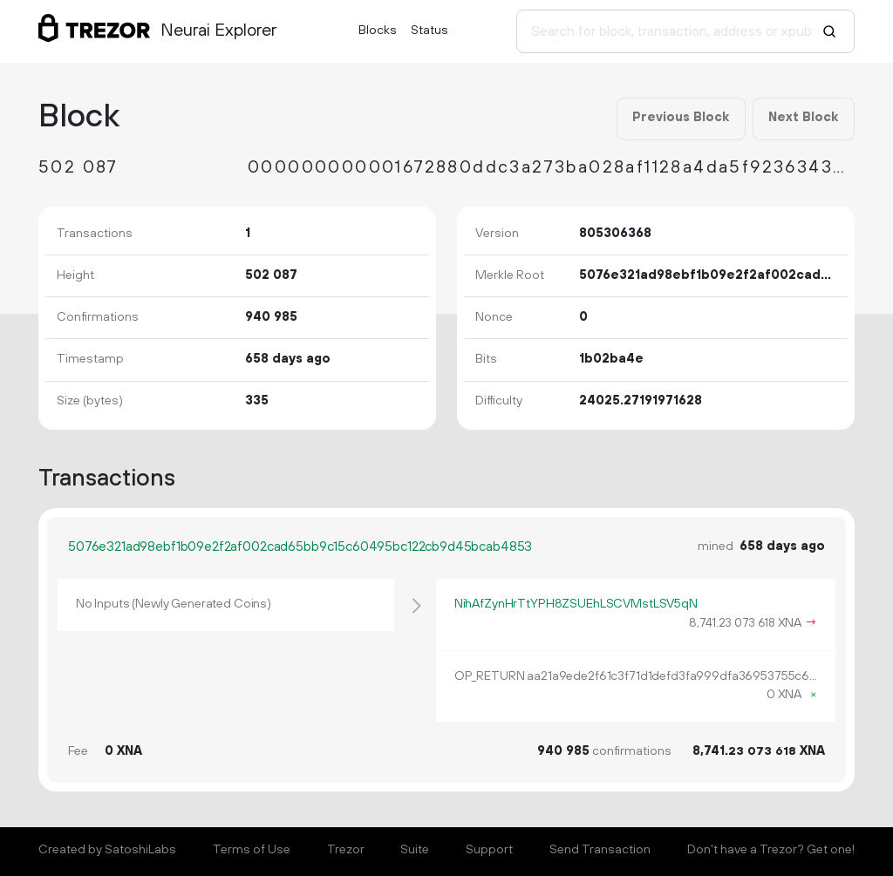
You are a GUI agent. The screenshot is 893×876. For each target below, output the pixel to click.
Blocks (377, 30)
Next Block (803, 118)
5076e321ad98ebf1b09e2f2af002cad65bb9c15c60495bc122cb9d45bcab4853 (300, 547)
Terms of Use (251, 850)
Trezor (346, 850)
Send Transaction (600, 850)
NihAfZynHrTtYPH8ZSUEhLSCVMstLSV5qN (576, 604)
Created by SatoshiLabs (107, 850)
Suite (414, 850)
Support (489, 850)
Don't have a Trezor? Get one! (771, 850)
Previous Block (680, 118)
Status (429, 30)
